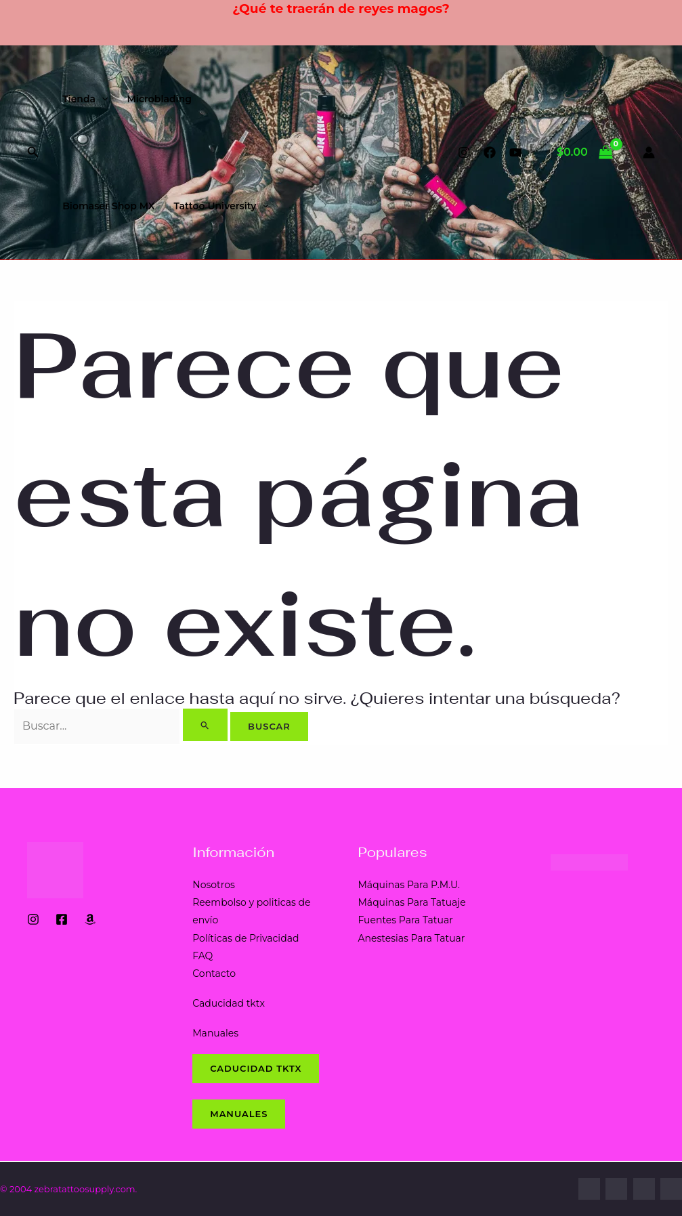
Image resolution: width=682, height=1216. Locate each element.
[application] (101, 98)
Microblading (159, 99)
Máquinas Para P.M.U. (409, 885)
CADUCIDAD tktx (255, 1068)
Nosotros (213, 885)
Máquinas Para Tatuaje (412, 902)
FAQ (202, 956)
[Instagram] (464, 152)
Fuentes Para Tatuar (405, 920)
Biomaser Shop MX (108, 206)
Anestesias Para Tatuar (411, 938)
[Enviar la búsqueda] (205, 725)
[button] (33, 152)
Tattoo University (221, 205)
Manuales (215, 1033)
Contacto (214, 973)
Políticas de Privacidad (245, 938)
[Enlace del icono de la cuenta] (649, 152)
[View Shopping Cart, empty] (584, 152)
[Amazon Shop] (90, 919)
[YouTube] (515, 152)
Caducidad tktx (228, 1003)
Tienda (85, 98)
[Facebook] (490, 152)
